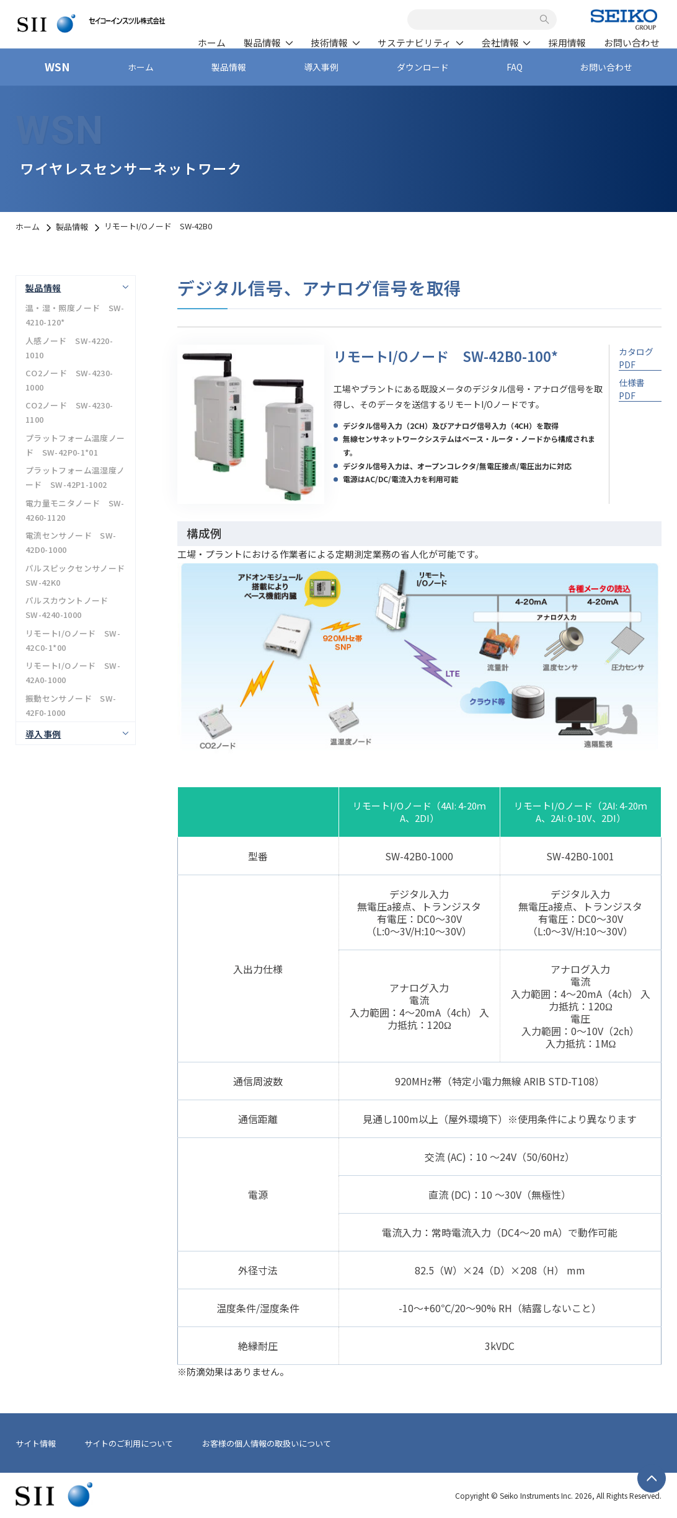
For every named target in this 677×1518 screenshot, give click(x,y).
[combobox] (475, 19)
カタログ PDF (636, 356)
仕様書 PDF (632, 387)
